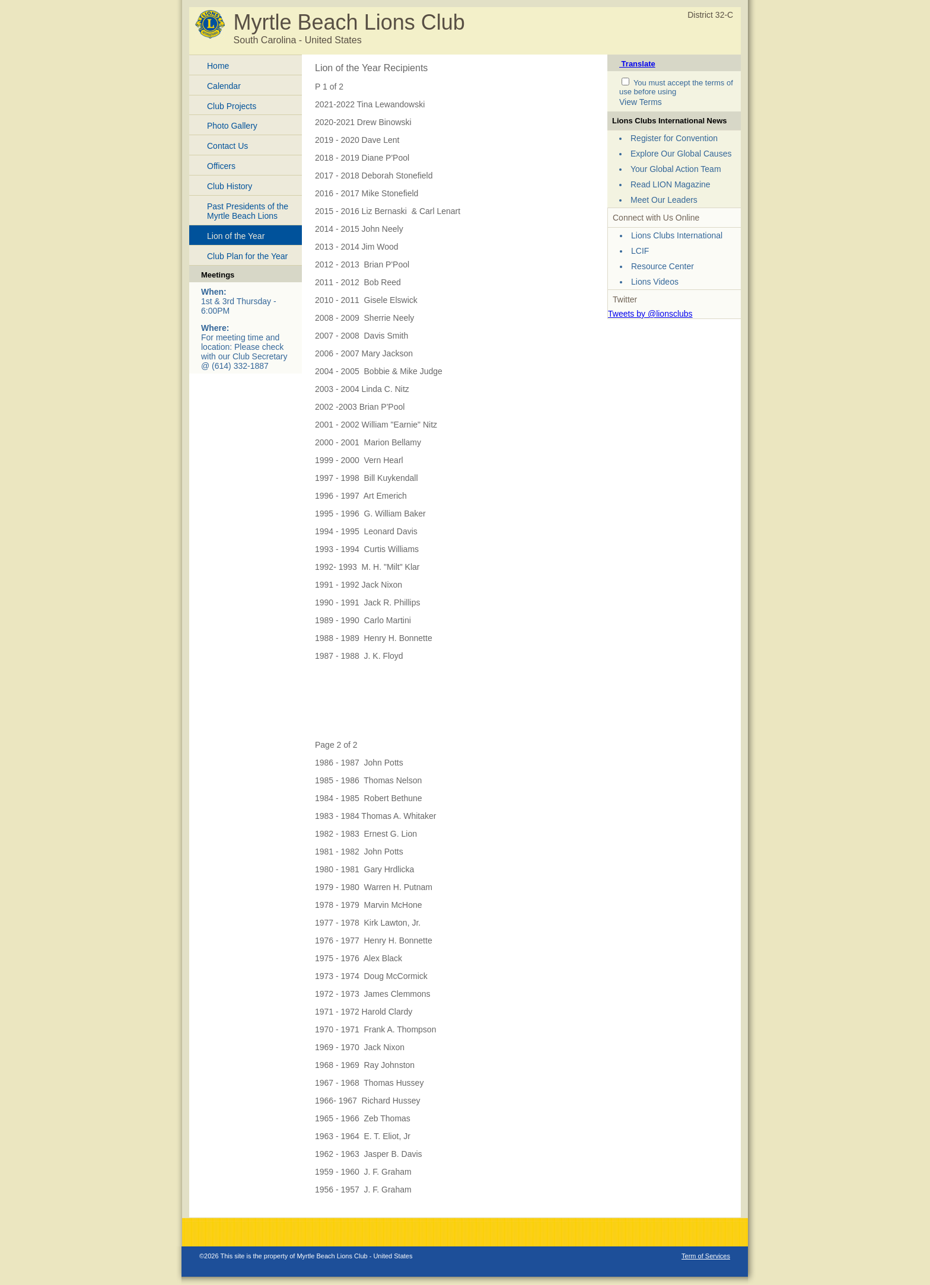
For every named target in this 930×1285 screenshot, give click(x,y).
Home (218, 66)
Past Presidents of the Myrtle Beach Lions (247, 211)
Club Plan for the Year (247, 256)
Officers (221, 166)
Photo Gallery (232, 125)
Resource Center (662, 266)
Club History (229, 186)
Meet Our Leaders (664, 200)
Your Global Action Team (675, 169)
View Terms (640, 102)
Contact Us (227, 146)
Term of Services (705, 1256)
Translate (637, 63)
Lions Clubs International (676, 235)
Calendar (224, 86)
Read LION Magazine (670, 184)
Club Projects (231, 106)
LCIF (640, 251)
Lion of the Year (236, 236)
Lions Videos (655, 281)
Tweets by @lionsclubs (650, 313)
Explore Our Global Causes (680, 153)
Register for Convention (674, 138)
